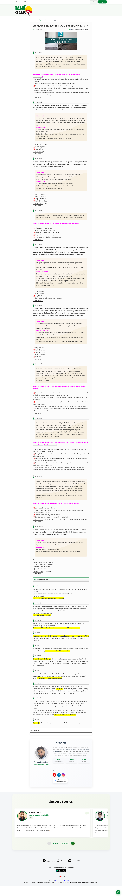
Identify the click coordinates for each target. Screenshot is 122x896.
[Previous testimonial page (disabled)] (49, 853)
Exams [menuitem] (30, 2)
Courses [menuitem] (54, 2)
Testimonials (69, 864)
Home (31, 20)
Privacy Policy (84, 864)
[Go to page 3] (57, 853)
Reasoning (38, 20)
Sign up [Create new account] (102, 2)
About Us (44, 864)
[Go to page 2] (55, 853)
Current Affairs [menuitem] (23, 2)
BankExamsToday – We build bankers (64, 891)
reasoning (36, 730)
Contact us (56, 864)
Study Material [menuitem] (39, 2)
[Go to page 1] (53, 853)
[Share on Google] (78, 29)
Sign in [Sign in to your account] (94, 2)
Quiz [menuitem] (47, 2)
